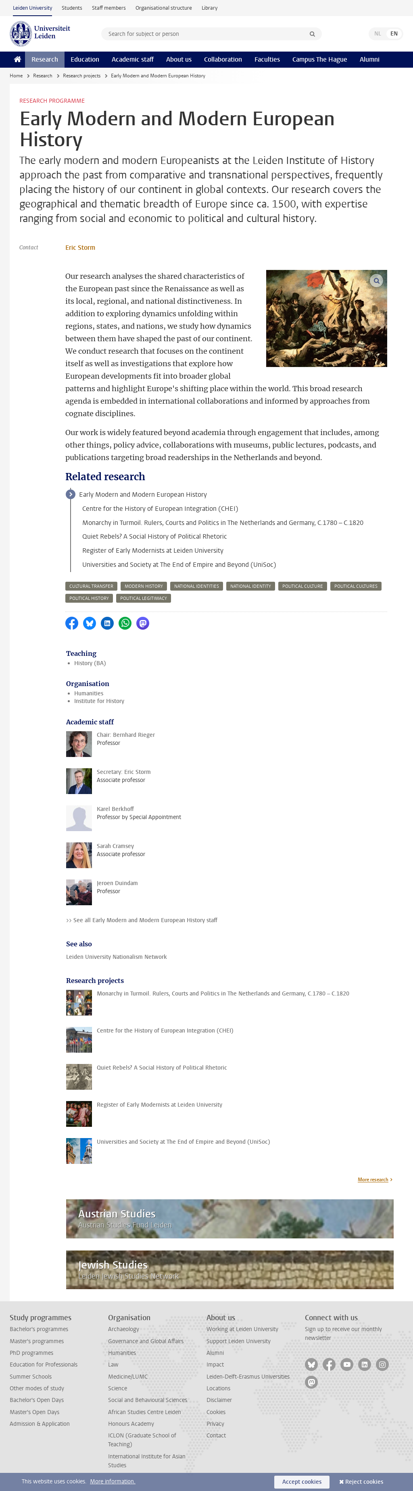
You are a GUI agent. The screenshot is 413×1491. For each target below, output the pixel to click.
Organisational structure (164, 7)
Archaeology (123, 1329)
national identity (250, 586)
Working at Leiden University (242, 1329)
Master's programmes (37, 1341)
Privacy (215, 1424)
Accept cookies (301, 1482)
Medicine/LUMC (128, 1377)
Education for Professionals (43, 1365)
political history (89, 598)
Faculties (267, 59)
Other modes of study (37, 1388)
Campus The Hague (319, 59)
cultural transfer (91, 586)
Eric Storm (80, 247)
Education (85, 59)
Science (117, 1388)
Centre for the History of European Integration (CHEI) (160, 508)
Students (72, 7)
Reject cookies (364, 1482)
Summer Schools (31, 1377)
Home (16, 76)
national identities (196, 586)
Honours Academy (131, 1424)
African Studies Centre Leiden (144, 1412)
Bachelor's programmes (39, 1329)
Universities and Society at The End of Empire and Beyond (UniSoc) (179, 564)
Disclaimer (219, 1400)
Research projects (81, 76)
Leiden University (32, 7)
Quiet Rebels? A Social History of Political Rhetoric (154, 536)
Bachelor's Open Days (37, 1400)
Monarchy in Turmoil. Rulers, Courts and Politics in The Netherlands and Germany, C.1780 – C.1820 (222, 522)
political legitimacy (143, 598)
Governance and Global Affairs (146, 1341)
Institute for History (99, 701)
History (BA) (90, 663)
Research (44, 59)
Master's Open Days (34, 1412)
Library (209, 7)
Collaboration (223, 59)
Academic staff (133, 59)
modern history (144, 586)
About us (179, 59)
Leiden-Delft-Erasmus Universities (248, 1377)
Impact (215, 1365)
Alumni (370, 59)
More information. (113, 1481)
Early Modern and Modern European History (143, 494)
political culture (302, 586)
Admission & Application (40, 1424)
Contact (216, 1435)
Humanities (88, 693)
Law (113, 1365)
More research (373, 1179)
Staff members (109, 7)
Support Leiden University (238, 1341)
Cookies (215, 1412)
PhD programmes (31, 1353)
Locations (218, 1388)
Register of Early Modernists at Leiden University (152, 550)
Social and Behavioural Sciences (147, 1400)
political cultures (356, 586)
